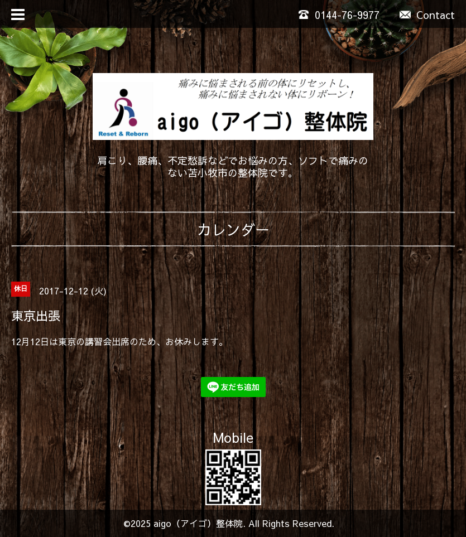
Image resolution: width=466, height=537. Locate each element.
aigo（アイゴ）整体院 (198, 523)
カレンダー (233, 229)
